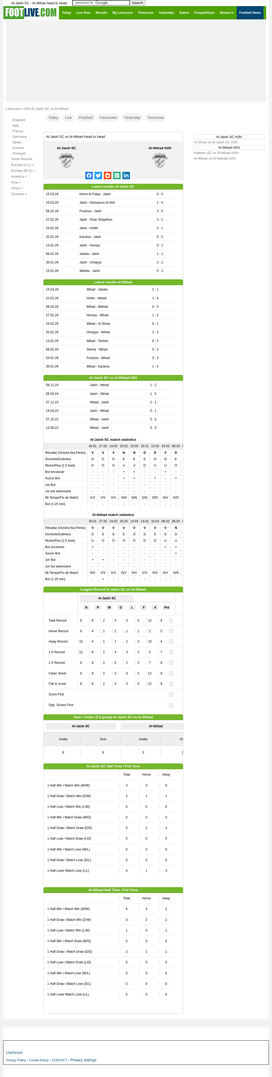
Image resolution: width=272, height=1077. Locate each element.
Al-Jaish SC (66, 148)
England (18, 120)
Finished (86, 118)
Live (68, 118)
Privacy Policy (16, 1060)
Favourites (108, 118)
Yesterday (132, 118)
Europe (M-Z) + (20, 171)
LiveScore (14, 1052)
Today (53, 118)
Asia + (13, 182)
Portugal (18, 153)
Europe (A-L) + (19, 165)
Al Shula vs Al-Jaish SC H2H (216, 142)
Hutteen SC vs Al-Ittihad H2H (216, 153)
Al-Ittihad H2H (159, 148)
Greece (18, 148)
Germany (19, 137)
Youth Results (18, 159)
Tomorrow (155, 118)
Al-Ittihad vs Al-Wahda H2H (215, 158)
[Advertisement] (136, 60)
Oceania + (16, 194)
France (17, 131)
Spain (16, 142)
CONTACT (59, 1060)
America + (16, 176)
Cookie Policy (39, 1060)
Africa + (14, 188)
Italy (15, 125)
